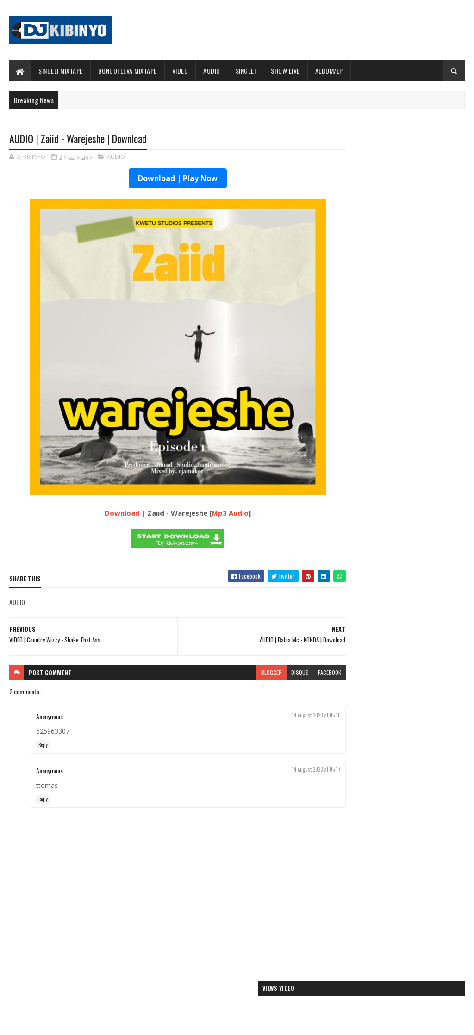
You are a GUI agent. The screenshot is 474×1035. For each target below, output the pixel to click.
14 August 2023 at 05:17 (283, 770)
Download (105, 513)
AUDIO (211, 70)
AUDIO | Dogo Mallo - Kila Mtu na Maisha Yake (392, 852)
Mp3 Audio (213, 513)
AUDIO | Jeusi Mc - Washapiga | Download (386, 841)
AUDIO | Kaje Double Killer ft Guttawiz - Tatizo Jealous (394, 867)
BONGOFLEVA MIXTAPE (127, 70)
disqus (267, 673)
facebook (296, 673)
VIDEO (180, 70)
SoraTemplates (52, 1022)
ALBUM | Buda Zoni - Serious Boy (379, 371)
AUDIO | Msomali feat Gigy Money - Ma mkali (391, 893)
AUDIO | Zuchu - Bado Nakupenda (375, 904)
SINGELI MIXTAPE (60, 70)
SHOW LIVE (285, 70)
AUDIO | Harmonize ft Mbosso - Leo (379, 882)
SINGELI (246, 70)
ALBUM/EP (329, 70)
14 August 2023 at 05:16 (283, 715)
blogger (238, 673)
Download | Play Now (161, 179)
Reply (43, 745)
